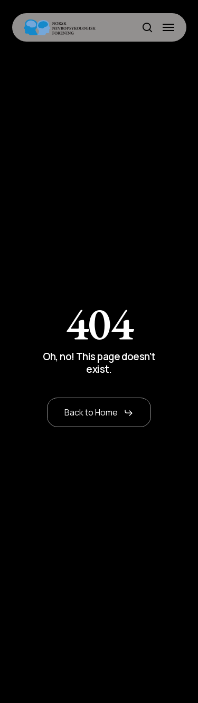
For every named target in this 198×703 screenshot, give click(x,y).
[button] (168, 27)
